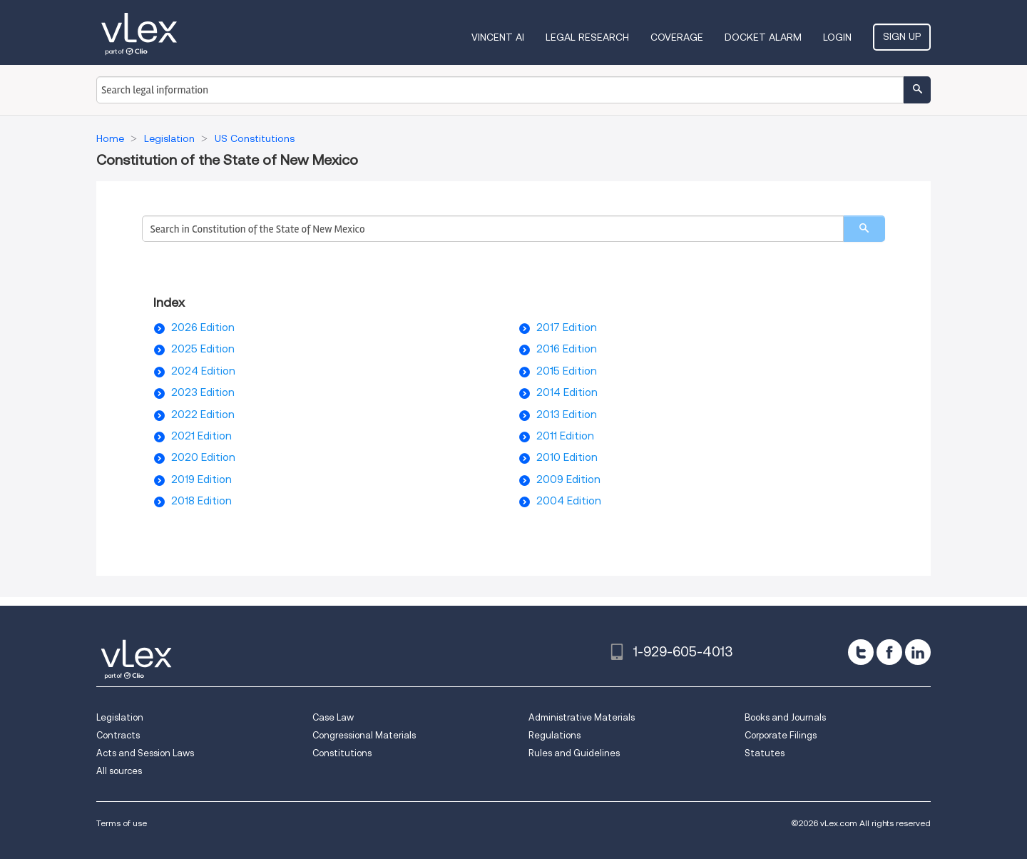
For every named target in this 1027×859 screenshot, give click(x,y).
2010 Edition (567, 457)
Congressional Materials (364, 735)
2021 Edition (201, 436)
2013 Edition (566, 414)
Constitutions (342, 753)
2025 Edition (203, 349)
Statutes (765, 753)
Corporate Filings (781, 735)
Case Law (333, 717)
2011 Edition (565, 436)
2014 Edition (567, 392)
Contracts (118, 735)
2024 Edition (203, 371)
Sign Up (902, 36)
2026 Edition (203, 327)
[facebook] (889, 652)
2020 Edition (203, 457)
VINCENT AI (497, 37)
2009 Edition (568, 479)
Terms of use (121, 823)
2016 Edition (566, 349)
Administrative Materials (581, 717)
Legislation (119, 717)
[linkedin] (918, 652)
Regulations (554, 735)
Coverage (676, 37)
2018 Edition (201, 501)
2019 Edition (201, 479)
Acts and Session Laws (145, 753)
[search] (864, 228)
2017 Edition (566, 327)
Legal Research (587, 37)
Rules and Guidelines (574, 753)
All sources (119, 771)
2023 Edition (203, 392)
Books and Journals (785, 717)
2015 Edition (566, 371)
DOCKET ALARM (763, 37)
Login (837, 37)
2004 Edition (568, 501)
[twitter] (861, 652)
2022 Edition (203, 414)
